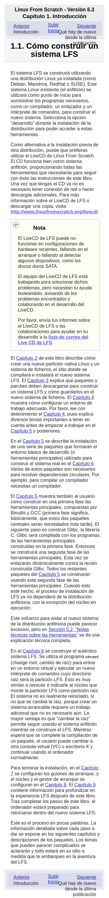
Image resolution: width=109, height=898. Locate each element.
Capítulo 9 (85, 784)
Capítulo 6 (83, 463)
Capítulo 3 (38, 380)
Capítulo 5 (21, 430)
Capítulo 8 (55, 784)
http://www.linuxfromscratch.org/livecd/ (54, 211)
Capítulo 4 (83, 397)
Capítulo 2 (26, 358)
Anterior (21, 26)
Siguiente (86, 26)
